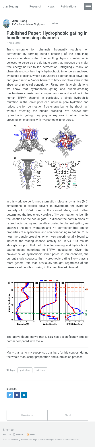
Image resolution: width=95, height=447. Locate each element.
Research (36, 6)
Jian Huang (10, 6)
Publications (69, 6)
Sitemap (8, 429)
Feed (30, 434)
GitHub (18, 434)
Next (68, 415)
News (51, 6)
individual (40, 370)
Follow (54, 23)
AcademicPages (46, 439)
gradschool (25, 370)
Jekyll (34, 439)
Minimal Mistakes (71, 439)
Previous (27, 415)
